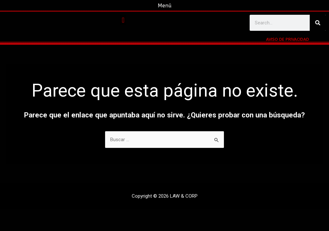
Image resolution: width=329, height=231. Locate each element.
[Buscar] (318, 23)
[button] (123, 20)
